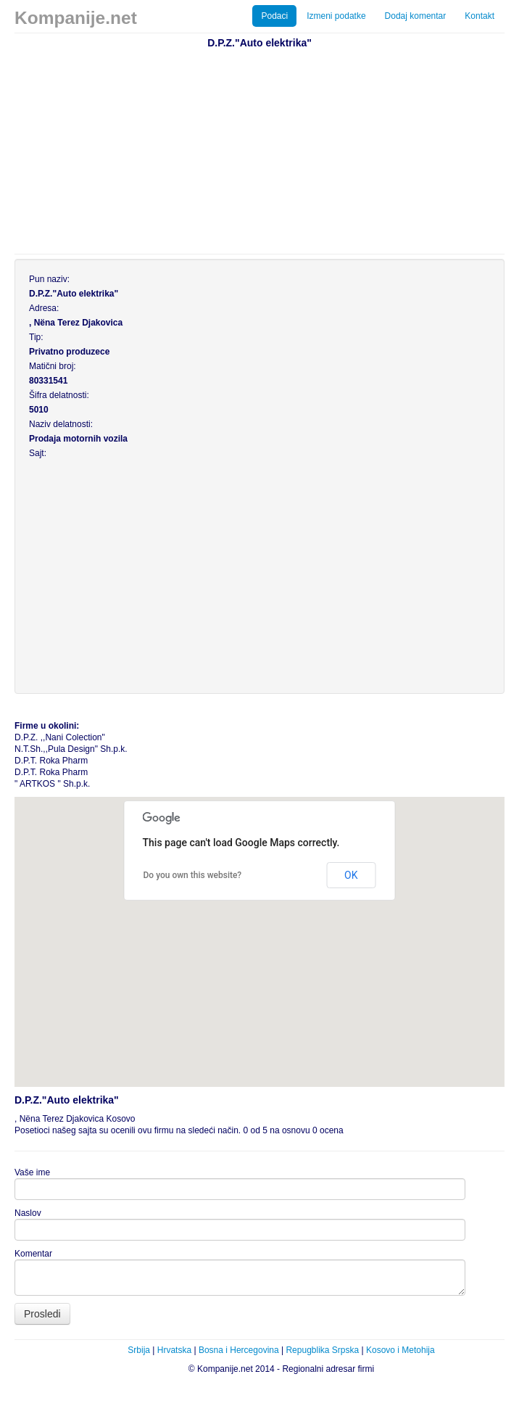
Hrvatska (174, 1350)
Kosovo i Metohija (400, 1350)
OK (350, 875)
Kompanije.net (75, 18)
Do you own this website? (193, 875)
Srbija (139, 1350)
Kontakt (479, 16)
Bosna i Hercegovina (239, 1350)
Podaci (274, 16)
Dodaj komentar (416, 16)
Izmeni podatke (336, 16)
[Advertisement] (266, 149)
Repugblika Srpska (322, 1350)
